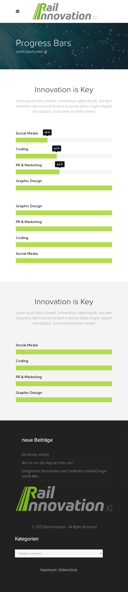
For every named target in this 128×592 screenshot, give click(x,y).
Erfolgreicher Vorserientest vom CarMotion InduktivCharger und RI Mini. (64, 473)
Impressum (48, 570)
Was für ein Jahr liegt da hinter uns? (48, 463)
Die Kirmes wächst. (36, 454)
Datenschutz (68, 570)
